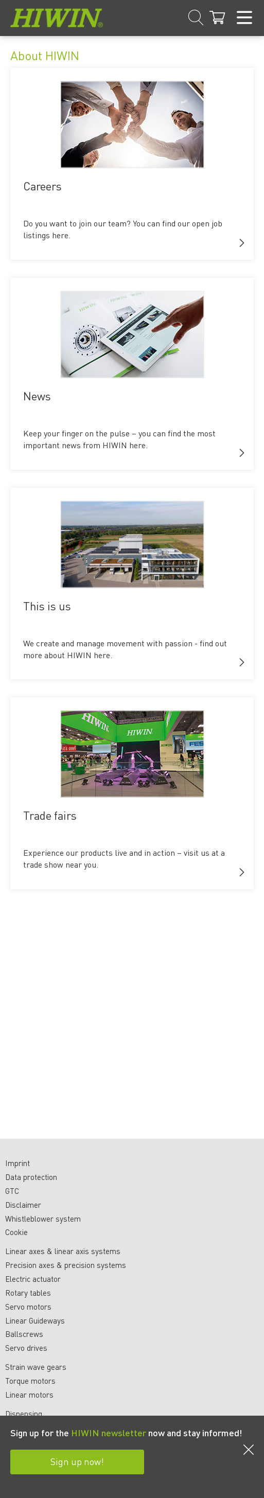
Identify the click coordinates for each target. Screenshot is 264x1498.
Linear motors (29, 1394)
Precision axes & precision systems (65, 1265)
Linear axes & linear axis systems (62, 1251)
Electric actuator (33, 1279)
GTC (12, 1191)
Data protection (31, 1177)
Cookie (16, 1232)
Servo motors (28, 1306)
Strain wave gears (35, 1367)
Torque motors (30, 1381)
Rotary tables (28, 1293)
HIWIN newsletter (108, 1432)
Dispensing (23, 1413)
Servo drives (26, 1348)
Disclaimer (23, 1205)
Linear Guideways (35, 1320)
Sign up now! (77, 1461)
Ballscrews (24, 1334)
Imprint (17, 1163)
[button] (242, 243)
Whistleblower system (43, 1218)
